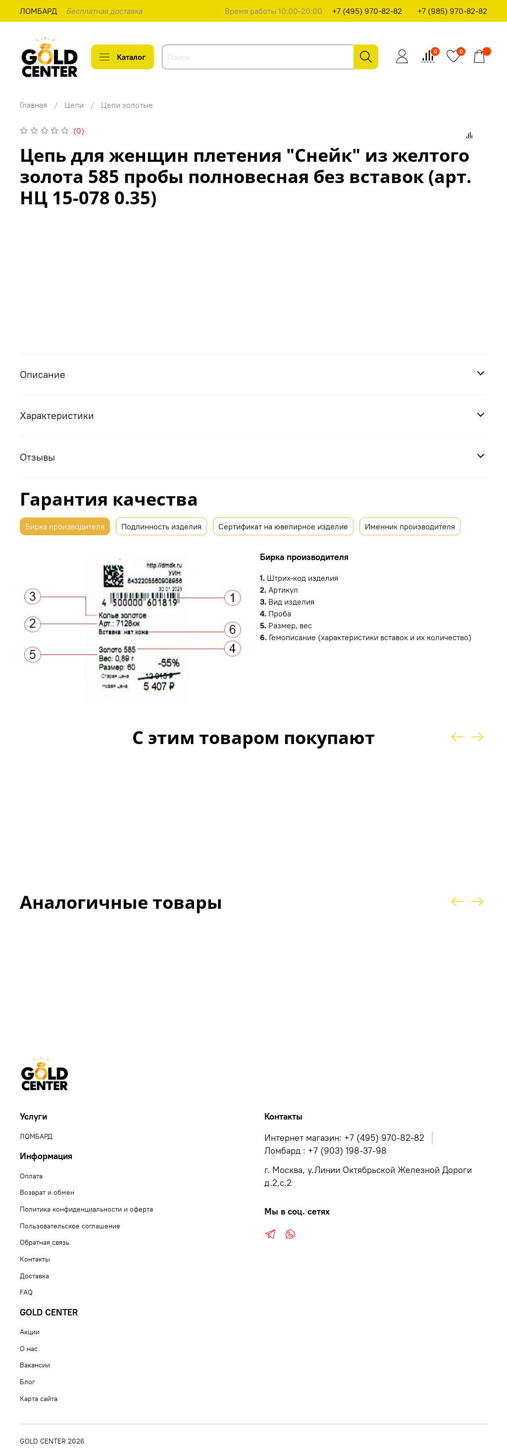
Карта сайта (38, 1398)
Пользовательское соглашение (70, 1225)
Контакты (35, 1259)
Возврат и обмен (47, 1192)
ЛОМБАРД (38, 11)
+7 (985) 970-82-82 (452, 11)
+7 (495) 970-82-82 (367, 11)
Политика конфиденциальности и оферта (86, 1209)
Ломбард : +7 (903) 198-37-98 (325, 1150)
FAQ (26, 1292)
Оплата (31, 1175)
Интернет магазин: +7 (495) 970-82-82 (344, 1137)
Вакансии (35, 1364)
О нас (29, 1348)
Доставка (34, 1275)
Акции (30, 1331)
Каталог (123, 57)
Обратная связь (44, 1242)
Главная (33, 105)
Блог (27, 1381)
